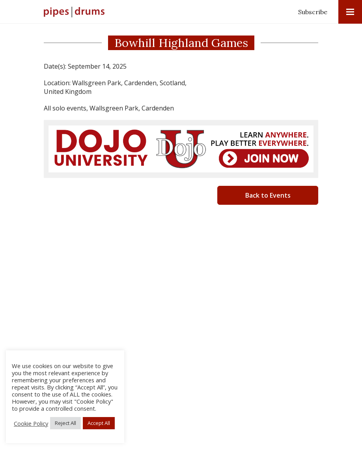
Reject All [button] (65, 423)
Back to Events (268, 195)
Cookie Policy (31, 423)
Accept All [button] (99, 423)
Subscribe (312, 12)
